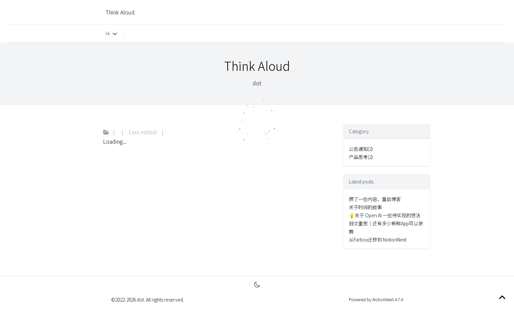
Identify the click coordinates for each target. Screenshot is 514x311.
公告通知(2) (361, 148)
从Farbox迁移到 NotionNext (377, 239)
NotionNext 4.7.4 (387, 299)
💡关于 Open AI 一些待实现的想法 (384, 215)
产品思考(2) (361, 156)
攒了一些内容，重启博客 (375, 199)
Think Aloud (120, 12)
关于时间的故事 (365, 207)
